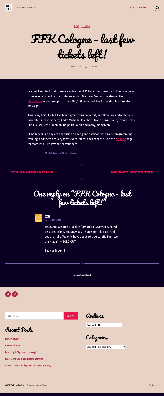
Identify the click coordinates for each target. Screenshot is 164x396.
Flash (50, 157)
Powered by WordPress (37, 389)
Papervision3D (58, 157)
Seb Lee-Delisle (17, 389)
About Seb (141, 9)
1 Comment (93, 71)
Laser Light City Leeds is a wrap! (20, 355)
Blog (132, 9)
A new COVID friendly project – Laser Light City (28, 369)
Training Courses (71, 157)
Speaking (86, 30)
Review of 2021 (12, 342)
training (121, 143)
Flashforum (35, 105)
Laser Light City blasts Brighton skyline (24, 362)
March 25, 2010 (75, 71)
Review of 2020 (12, 349)
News (76, 30)
